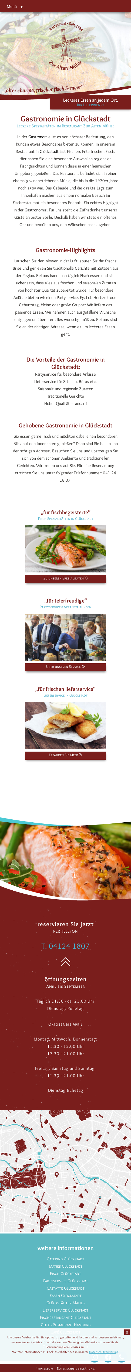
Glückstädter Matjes (65, 1302)
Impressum (44, 1368)
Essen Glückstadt (66, 1295)
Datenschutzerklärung (76, 1368)
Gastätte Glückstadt (66, 1288)
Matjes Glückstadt (65, 1266)
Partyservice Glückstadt (65, 1280)
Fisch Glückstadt (65, 1273)
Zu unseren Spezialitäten (65, 578)
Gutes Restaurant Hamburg (65, 1324)
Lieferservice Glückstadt (65, 1310)
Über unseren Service (65, 666)
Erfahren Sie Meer (65, 754)
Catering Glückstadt (65, 1258)
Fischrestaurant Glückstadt (65, 1317)
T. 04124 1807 (65, 946)
